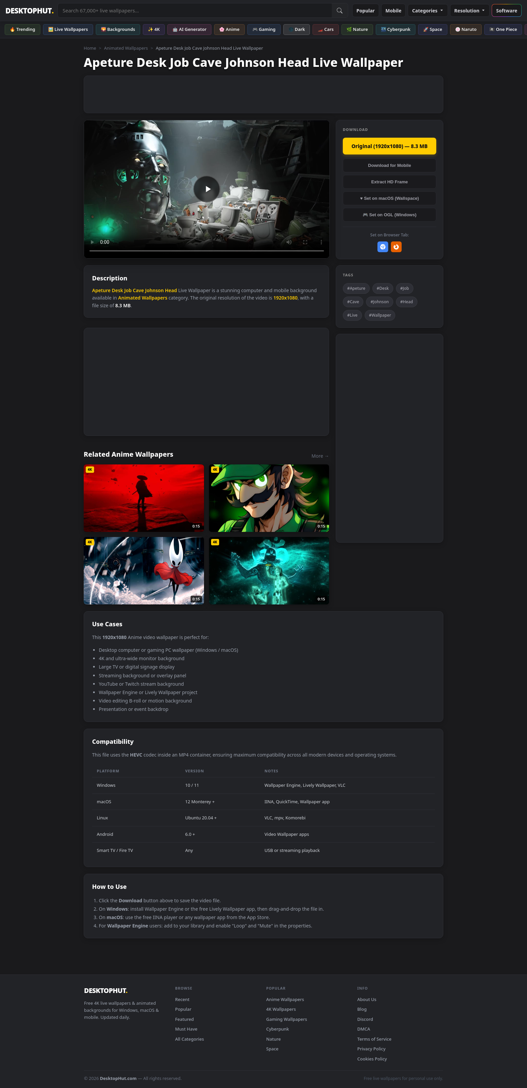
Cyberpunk (277, 1029)
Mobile (394, 10)
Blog (362, 1009)
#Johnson (379, 302)
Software (506, 10)
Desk (117, 290)
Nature (273, 1039)
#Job (404, 288)
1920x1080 (285, 297)
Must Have (186, 1029)
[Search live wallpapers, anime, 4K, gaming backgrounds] (194, 10)
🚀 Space (432, 29)
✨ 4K (154, 29)
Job (128, 290)
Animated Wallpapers (126, 48)
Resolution (470, 10)
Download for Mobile (389, 165)
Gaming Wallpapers (286, 1019)
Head (171, 290)
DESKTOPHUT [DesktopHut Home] (29, 10)
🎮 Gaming (264, 29)
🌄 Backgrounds (118, 29)
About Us (366, 999)
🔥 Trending (22, 29)
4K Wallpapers (281, 1009)
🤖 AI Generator (189, 29)
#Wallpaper (380, 315)
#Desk (383, 288)
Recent (182, 999)
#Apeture (356, 288)
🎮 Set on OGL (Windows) (389, 214)
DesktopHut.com (118, 1078)
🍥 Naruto (466, 29)
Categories (427, 10)
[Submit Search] (340, 10)
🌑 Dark (296, 29)
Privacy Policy (371, 1049)
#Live (352, 315)
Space (272, 1049)
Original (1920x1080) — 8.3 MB (390, 146)
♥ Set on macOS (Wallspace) (389, 198)
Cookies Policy (372, 1059)
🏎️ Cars (325, 29)
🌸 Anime (229, 29)
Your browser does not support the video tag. (206, 189)
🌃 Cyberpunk (396, 29)
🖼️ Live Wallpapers (68, 29)
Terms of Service (374, 1039)
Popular (366, 10)
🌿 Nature (357, 29)
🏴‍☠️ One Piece (503, 29)
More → (320, 456)
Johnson (154, 290)
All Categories (189, 1039)
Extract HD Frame (389, 181)
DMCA (363, 1029)
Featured (184, 1019)
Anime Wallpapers (285, 999)
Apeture (101, 290)
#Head (406, 302)
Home (90, 48)
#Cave (353, 302)
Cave (138, 290)
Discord (365, 1019)
